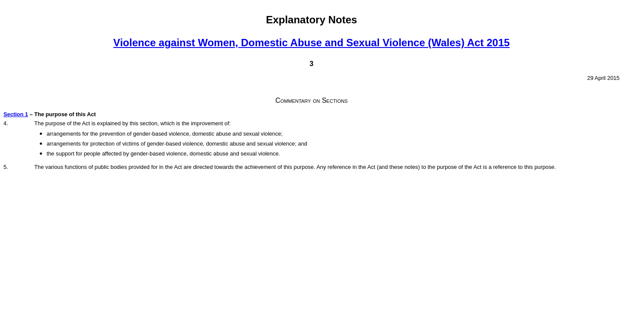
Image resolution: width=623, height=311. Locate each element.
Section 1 (15, 114)
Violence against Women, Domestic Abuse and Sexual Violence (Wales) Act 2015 (311, 42)
